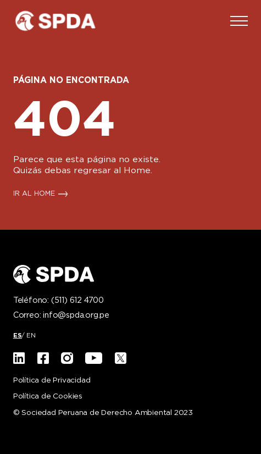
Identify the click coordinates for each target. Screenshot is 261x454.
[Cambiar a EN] (31, 336)
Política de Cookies (47, 396)
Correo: (61, 315)
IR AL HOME (34, 194)
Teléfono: (58, 300)
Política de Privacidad (52, 380)
